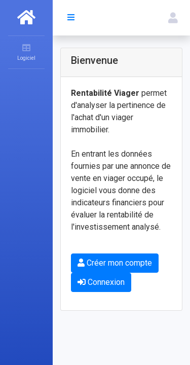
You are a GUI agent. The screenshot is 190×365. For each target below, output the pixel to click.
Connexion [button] (101, 282)
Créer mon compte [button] (115, 263)
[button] (173, 17)
